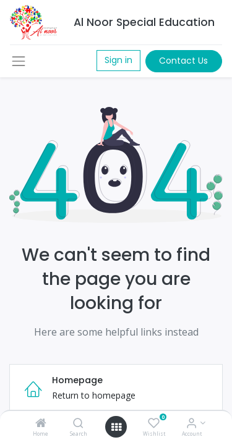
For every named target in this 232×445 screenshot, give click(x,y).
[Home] (40, 424)
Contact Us (183, 60)
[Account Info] (191, 424)
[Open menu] (116, 427)
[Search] (78, 424)
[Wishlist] (154, 424)
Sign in (118, 60)
